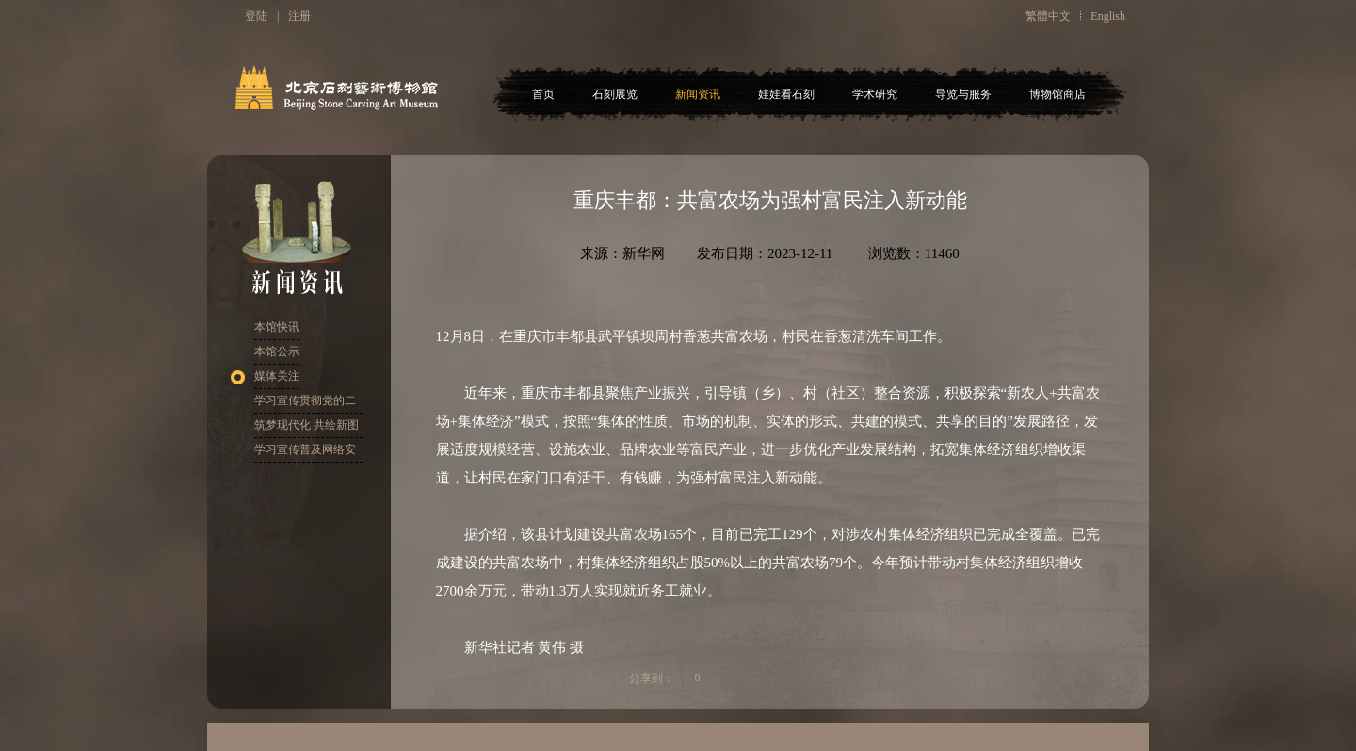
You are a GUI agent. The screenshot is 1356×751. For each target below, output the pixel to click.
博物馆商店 (1057, 94)
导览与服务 (963, 94)
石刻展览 (615, 94)
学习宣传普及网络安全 (305, 453)
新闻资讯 (697, 94)
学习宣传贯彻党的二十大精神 (305, 404)
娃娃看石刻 (786, 94)
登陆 (256, 16)
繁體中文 (1048, 16)
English (1107, 16)
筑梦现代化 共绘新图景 (306, 428)
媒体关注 (276, 376)
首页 (543, 94)
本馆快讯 (276, 327)
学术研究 (874, 94)
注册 (299, 16)
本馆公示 (276, 351)
